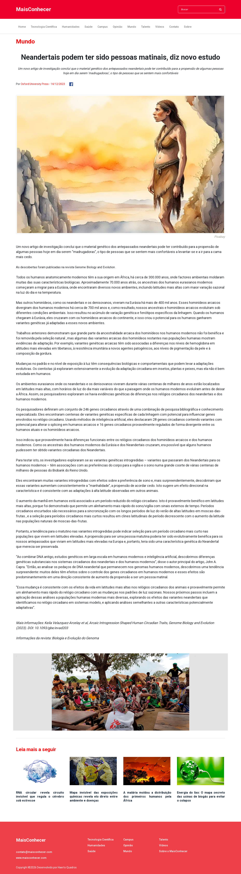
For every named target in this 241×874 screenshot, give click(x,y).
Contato (174, 26)
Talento (145, 26)
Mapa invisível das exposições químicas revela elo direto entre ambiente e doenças (94, 796)
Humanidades (70, 26)
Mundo (131, 26)
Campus (103, 26)
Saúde (88, 26)
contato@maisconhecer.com (34, 851)
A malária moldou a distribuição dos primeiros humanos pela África (147, 796)
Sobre (187, 26)
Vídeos (159, 26)
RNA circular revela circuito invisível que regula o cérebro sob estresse (40, 796)
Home (22, 26)
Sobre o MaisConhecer (173, 851)
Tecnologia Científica (44, 26)
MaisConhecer (34, 9)
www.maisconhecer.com (31, 857)
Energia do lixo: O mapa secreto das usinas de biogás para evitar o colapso (201, 796)
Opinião (117, 26)
